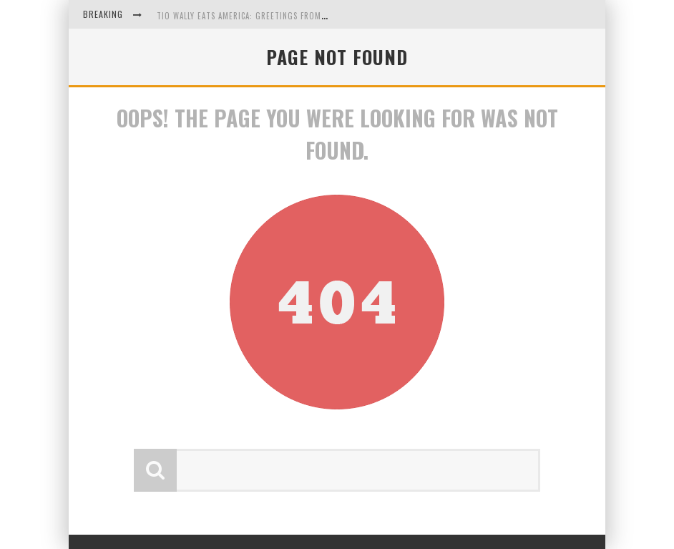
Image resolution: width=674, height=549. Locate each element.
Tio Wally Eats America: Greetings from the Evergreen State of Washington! (318, 15)
